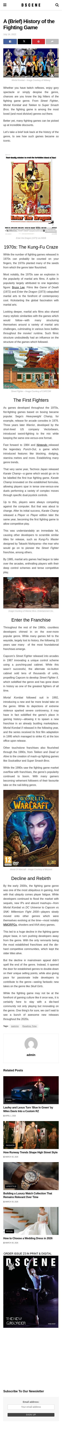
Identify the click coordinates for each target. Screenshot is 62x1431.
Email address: (31, 1402)
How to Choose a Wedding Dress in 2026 (27, 1238)
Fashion (10, 1145)
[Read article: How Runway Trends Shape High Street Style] (31, 1135)
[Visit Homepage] (30, 5)
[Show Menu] (4, 5)
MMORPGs (10, 924)
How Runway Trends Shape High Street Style (30, 1152)
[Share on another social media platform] (52, 41)
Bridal (9, 1231)
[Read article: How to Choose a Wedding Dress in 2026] (31, 1221)
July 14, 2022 (9, 34)
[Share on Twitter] (24, 41)
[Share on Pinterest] (38, 41)
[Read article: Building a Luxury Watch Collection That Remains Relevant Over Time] (31, 1176)
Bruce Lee (18, 287)
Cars (8, 1100)
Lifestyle (11, 1186)
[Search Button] (57, 5)
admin (31, 1055)
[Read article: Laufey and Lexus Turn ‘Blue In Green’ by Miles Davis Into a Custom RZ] (31, 1090)
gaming (15, 1026)
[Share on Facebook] (10, 41)
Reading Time (29, 1026)
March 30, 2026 (10, 1157)
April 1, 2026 (9, 1116)
